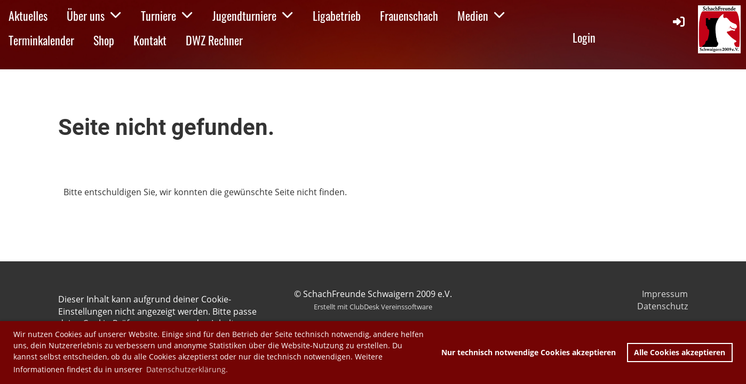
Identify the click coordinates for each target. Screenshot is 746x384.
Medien (481, 15)
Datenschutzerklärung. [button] (187, 369)
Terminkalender (41, 40)
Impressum (665, 294)
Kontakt (149, 40)
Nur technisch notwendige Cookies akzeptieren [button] (528, 352)
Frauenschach (409, 15)
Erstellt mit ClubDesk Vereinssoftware (373, 306)
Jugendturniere (252, 15)
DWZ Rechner (214, 40)
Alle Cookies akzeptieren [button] (679, 352)
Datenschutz (662, 306)
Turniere (167, 15)
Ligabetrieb (337, 15)
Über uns (94, 15)
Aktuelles (28, 15)
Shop (103, 40)
